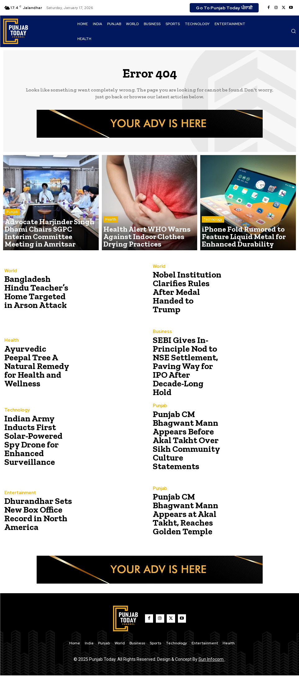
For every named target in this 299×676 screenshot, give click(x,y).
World (10, 274)
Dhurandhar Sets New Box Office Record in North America (33, 514)
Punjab (12, 227)
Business (162, 340)
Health (110, 232)
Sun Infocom (211, 659)
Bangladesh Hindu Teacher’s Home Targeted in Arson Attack (36, 292)
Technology (213, 232)
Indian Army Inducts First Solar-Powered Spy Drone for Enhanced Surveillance (38, 440)
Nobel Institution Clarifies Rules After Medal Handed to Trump (187, 292)
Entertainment (19, 496)
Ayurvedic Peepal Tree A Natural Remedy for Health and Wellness (36, 366)
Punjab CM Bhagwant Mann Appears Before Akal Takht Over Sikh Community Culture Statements (187, 440)
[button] (293, 31)
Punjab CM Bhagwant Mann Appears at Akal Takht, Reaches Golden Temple (182, 514)
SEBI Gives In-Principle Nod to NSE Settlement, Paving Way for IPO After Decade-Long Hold (186, 366)
